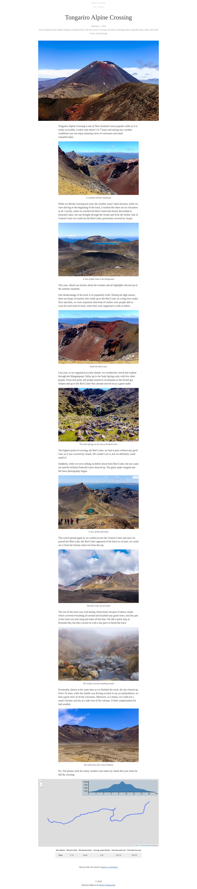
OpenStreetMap (146, 845)
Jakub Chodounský (107, 885)
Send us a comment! (109, 867)
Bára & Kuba (98, 2)
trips (95, 7)
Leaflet (136, 845)
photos (101, 7)
